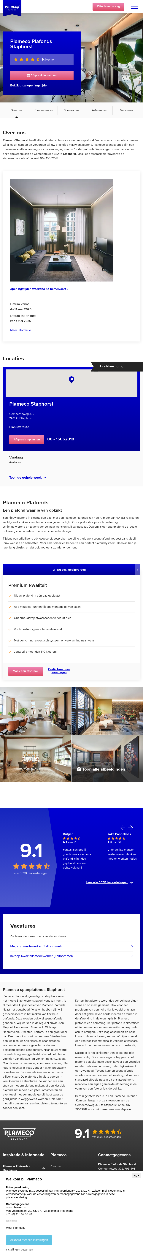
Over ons (16, 110)
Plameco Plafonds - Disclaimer (16, 1168)
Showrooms (71, 110)
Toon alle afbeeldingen (101, 769)
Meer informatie (20, 330)
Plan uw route (19, 427)
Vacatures (126, 110)
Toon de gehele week (25, 477)
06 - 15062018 (60, 439)
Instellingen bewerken (19, 1249)
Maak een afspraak (25, 671)
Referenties (99, 110)
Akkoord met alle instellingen (29, 1240)
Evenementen (44, 110)
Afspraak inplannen (42, 75)
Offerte (108, 6)
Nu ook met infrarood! (69, 569)
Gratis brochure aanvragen (59, 671)
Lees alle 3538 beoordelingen (109, 882)
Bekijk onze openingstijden (29, 85)
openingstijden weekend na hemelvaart (39, 289)
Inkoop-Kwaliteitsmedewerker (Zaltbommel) (41, 956)
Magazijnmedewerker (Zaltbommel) (35, 946)
